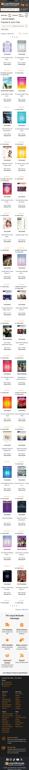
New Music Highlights (8, 19)
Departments (4, 15)
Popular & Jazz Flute (17, 26)
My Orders (5, 703)
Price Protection (6, 725)
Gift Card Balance (6, 705)
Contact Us (3, 0)
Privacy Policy (6, 728)
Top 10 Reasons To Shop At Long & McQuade (15, 673)
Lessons (17, 697)
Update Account (6, 699)
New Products (19, 694)
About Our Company (7, 715)
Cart (3, 697)
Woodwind (15, 15)
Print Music (9, 15)
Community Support (7, 714)
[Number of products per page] (21, 33)
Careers (17, 719)
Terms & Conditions (7, 726)
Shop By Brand (19, 723)
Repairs (17, 699)
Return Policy (5, 730)
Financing (18, 705)
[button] (21, 4)
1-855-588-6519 (7, 682)
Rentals (17, 695)
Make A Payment (6, 701)
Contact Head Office (20, 717)
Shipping (17, 708)
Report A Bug (18, 726)
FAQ (16, 714)
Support (17, 703)
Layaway (17, 706)
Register (4, 695)
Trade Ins (17, 701)
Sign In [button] (17, 0)
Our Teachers (5, 732)
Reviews (17, 725)
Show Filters (4, 29)
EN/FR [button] (26, 0)
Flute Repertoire (21, 15)
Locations (18, 715)
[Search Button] (17, 9)
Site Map (17, 721)
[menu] (26, 4)
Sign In (4, 694)
